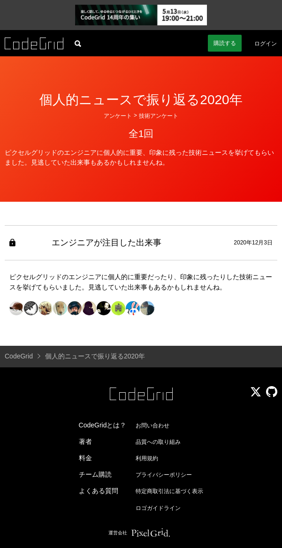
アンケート (118, 116)
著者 (85, 441)
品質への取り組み (158, 442)
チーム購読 (95, 474)
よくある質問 (98, 491)
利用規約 (147, 458)
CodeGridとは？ (103, 425)
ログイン (265, 43)
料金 (85, 458)
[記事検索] (78, 43)
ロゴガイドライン (158, 508)
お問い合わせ (152, 425)
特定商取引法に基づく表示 (169, 491)
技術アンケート (158, 116)
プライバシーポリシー (164, 475)
